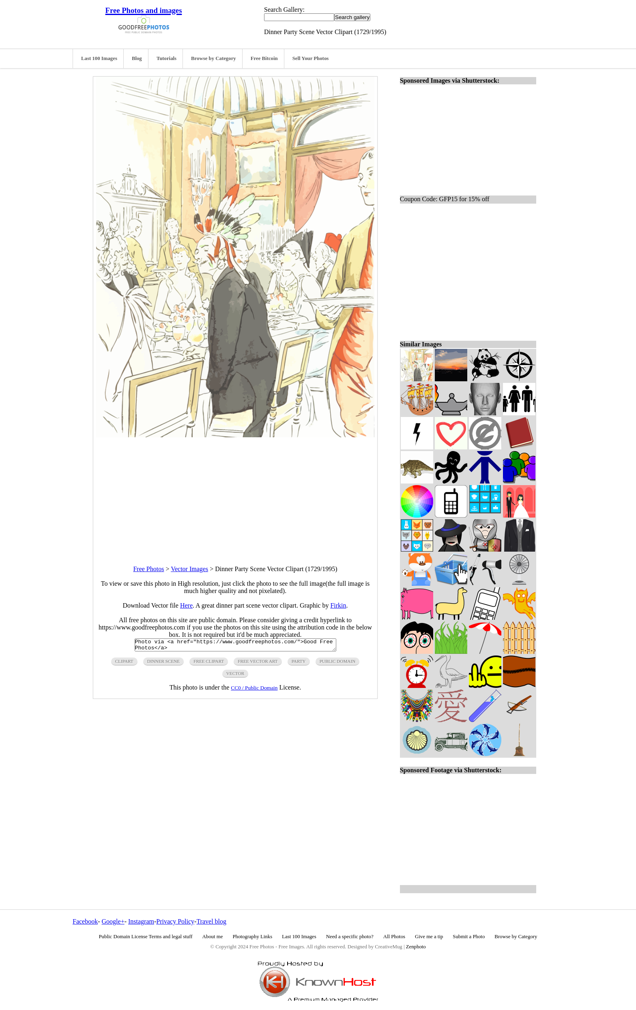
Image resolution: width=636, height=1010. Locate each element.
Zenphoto (416, 947)
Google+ (113, 921)
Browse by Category (213, 58)
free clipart (208, 663)
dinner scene (163, 663)
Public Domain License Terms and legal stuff (146, 936)
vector (235, 675)
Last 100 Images (99, 58)
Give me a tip (429, 936)
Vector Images (189, 568)
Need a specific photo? (350, 936)
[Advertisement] (235, 494)
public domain (338, 663)
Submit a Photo (469, 936)
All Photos (394, 936)
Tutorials (166, 58)
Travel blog (211, 921)
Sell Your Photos (310, 58)
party (299, 663)
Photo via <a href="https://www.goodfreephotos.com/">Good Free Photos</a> (235, 646)
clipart (124, 663)
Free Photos (148, 568)
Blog (137, 58)
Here (186, 605)
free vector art (257, 663)
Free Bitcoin (264, 58)
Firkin (338, 605)
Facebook (85, 921)
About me (212, 936)
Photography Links (252, 936)
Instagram (141, 921)
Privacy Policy (175, 921)
